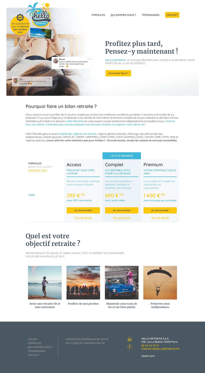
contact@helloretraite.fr (160, 348)
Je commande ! (83, 210)
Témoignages (151, 14)
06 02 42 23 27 (150, 345)
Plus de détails (83, 217)
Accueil (32, 339)
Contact (172, 14)
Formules (99, 14)
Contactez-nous (37, 170)
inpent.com (148, 355)
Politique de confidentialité (85, 343)
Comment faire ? (118, 73)
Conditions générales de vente (86, 339)
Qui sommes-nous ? (124, 14)
